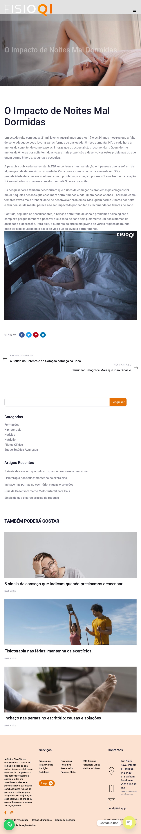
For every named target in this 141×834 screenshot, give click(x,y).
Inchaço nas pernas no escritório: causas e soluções (38, 484)
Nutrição (10, 439)
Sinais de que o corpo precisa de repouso (31, 498)
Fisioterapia (45, 761)
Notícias (9, 434)
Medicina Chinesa (91, 768)
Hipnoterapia (12, 429)
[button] (9, 824)
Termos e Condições (42, 820)
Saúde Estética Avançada (21, 449)
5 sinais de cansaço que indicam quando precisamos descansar (46, 471)
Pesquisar (118, 402)
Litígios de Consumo (65, 820)
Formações (11, 424)
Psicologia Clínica (91, 765)
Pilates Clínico (13, 444)
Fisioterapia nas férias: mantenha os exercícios (35, 478)
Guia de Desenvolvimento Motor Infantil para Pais (37, 491)
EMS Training (89, 761)
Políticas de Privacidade (16, 820)
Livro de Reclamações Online (21, 825)
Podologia (44, 772)
